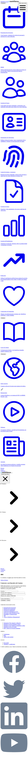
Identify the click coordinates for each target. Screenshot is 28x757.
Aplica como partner (8, 637)
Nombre (2, 591)
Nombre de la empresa (6, 592)
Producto (3, 3)
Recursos (3, 354)
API (5, 615)
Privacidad (6, 643)
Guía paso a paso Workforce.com (11, 613)
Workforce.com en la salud (10, 627)
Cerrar (8, 600)
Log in (2, 469)
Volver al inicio (4, 580)
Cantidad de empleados (6, 594)
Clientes (3, 318)
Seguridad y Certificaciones (10, 614)
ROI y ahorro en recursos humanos (12, 628)
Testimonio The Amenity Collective (12, 623)
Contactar (3, 471)
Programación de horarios (10, 607)
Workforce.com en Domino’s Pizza (12, 624)
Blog (5, 635)
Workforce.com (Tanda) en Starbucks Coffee (14, 625)
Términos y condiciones (9, 644)
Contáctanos (6, 634)
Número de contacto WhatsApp (8, 595)
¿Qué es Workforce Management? (12, 617)
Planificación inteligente (9, 609)
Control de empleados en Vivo (11, 611)
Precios (2, 468)
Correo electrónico (5, 598)
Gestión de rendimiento (9, 610)
